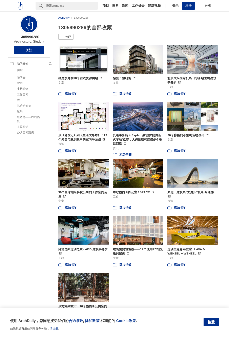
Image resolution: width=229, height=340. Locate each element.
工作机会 (138, 5)
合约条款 (75, 321)
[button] (66, 37)
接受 (211, 322)
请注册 (54, 328)
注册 (188, 5)
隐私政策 (92, 321)
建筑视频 (154, 5)
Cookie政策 (126, 321)
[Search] (72, 6)
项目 (106, 5)
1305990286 (29, 37)
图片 (115, 5)
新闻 (125, 5)
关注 (29, 50)
